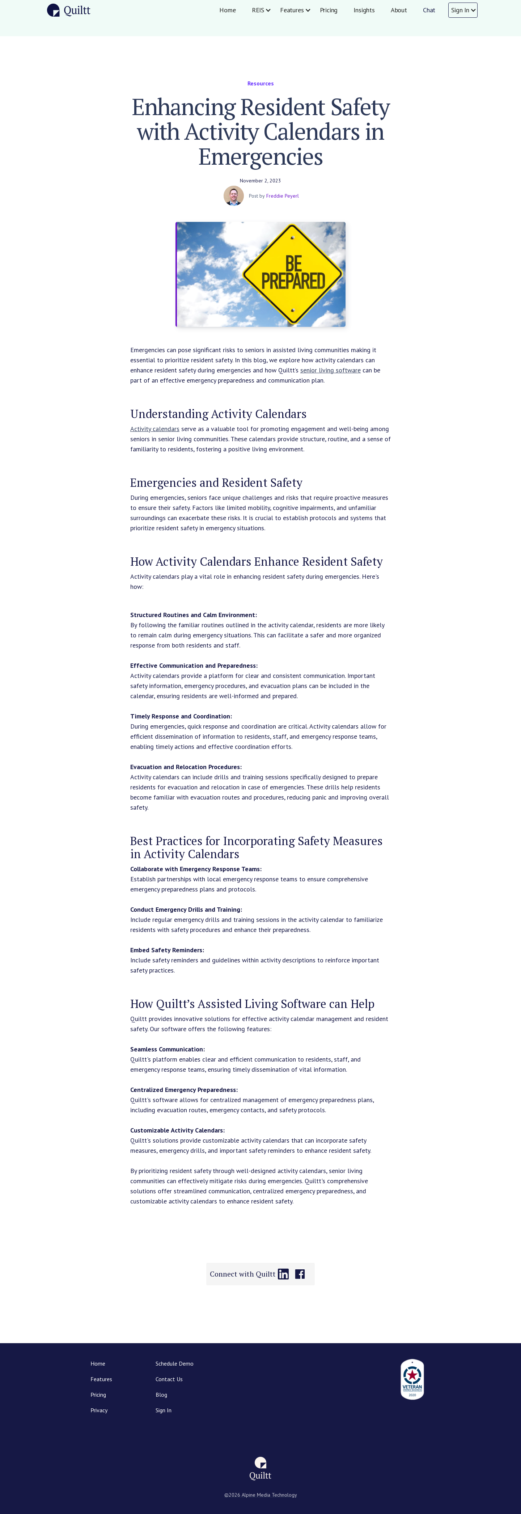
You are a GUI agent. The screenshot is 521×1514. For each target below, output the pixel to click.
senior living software (330, 370)
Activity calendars (154, 429)
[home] (68, 10)
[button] (258, 10)
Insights (364, 10)
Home (227, 10)
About (399, 10)
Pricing (329, 10)
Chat (429, 10)
